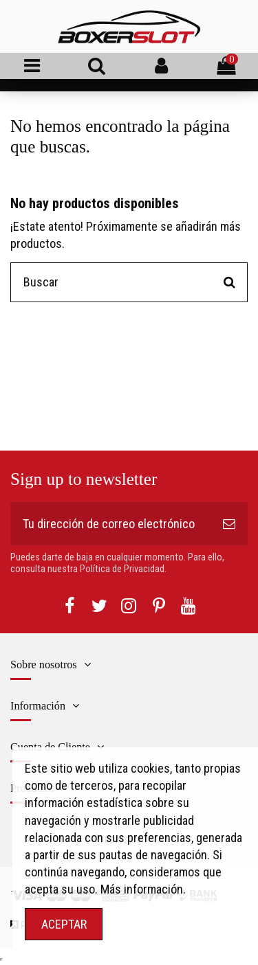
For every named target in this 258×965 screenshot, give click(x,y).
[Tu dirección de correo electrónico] (110, 523)
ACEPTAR (64, 924)
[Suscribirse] (229, 523)
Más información (141, 889)
